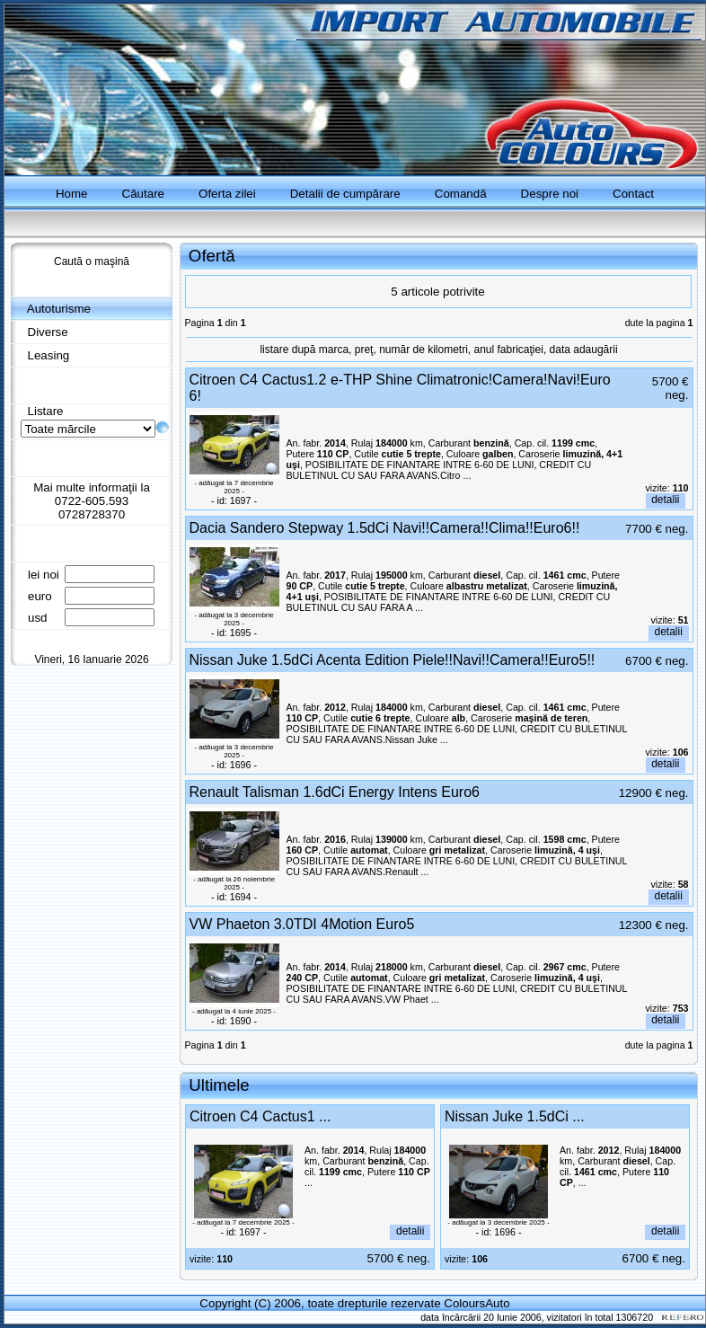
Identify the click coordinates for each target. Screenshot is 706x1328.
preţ (364, 349)
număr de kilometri (423, 349)
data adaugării (584, 349)
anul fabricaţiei (508, 349)
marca (334, 349)
